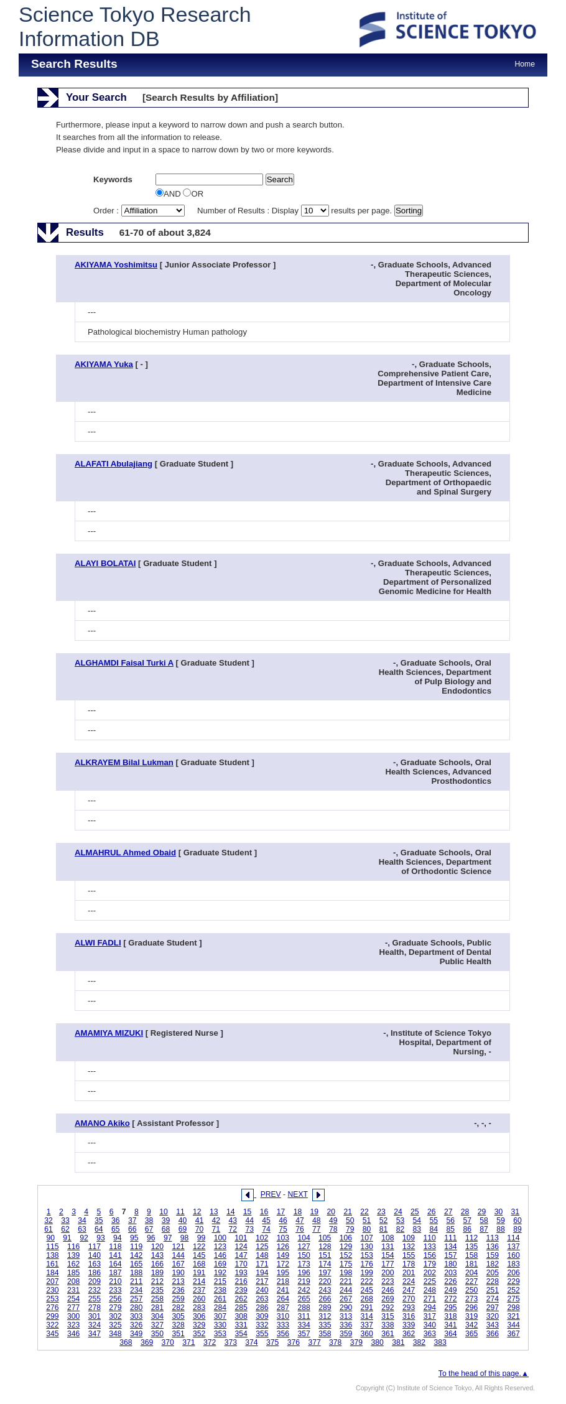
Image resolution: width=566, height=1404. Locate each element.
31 (515, 1211)
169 (220, 1264)
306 (199, 1316)
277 (73, 1307)
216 (240, 1281)
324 (94, 1325)
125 (262, 1246)
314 (367, 1316)
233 (115, 1290)
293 (408, 1307)
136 (492, 1246)
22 (364, 1211)
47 (299, 1220)
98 (184, 1238)
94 (117, 1238)
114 (513, 1238)
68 (166, 1229)
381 (398, 1342)
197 (324, 1272)
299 (52, 1316)
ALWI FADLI (98, 942)
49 (333, 1220)
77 (316, 1229)
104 (303, 1238)
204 (471, 1272)
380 (377, 1342)
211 (136, 1281)
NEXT (298, 1194)
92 (84, 1238)
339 (408, 1325)
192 (220, 1272)
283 (199, 1307)
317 (430, 1316)
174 (324, 1264)
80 (367, 1229)
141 (115, 1255)
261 (220, 1299)
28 (465, 1211)
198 (346, 1272)
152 (346, 1255)
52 (383, 1220)
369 (147, 1342)
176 (367, 1264)
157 (450, 1255)
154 (387, 1255)
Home (525, 64)
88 (500, 1229)
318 (450, 1316)
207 (52, 1281)
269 (387, 1299)
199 (367, 1272)
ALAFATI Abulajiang (113, 463)
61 (48, 1229)
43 (232, 1220)
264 (283, 1299)
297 (492, 1307)
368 (125, 1342)
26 (431, 1211)
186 (94, 1272)
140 (94, 1255)
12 (197, 1211)
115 (52, 1246)
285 (240, 1307)
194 (262, 1272)
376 (293, 1342)
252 (513, 1290)
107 (366, 1238)
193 (240, 1272)
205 (492, 1272)
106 (346, 1238)
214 (199, 1281)
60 (517, 1220)
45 (266, 1220)
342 (471, 1325)
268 (367, 1299)
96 (151, 1238)
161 (52, 1264)
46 (283, 1220)
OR (193, 193)
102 (262, 1238)
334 (304, 1325)
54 (417, 1220)
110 (430, 1238)
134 (450, 1246)
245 (367, 1290)
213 (178, 1281)
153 (367, 1255)
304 (157, 1316)
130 (367, 1246)
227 (471, 1281)
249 (450, 1290)
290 (346, 1307)
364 (450, 1333)
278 (94, 1307)
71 (216, 1229)
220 (324, 1281)
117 (94, 1246)
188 (136, 1272)
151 (324, 1255)
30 (498, 1211)
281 (157, 1307)
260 (199, 1299)
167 (178, 1264)
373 (231, 1342)
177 (387, 1264)
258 (157, 1299)
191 (199, 1272)
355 (262, 1333)
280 (136, 1307)
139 (73, 1255)
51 (367, 1220)
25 (415, 1211)
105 (324, 1238)
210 (115, 1281)
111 (450, 1238)
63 (82, 1229)
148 (262, 1255)
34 (82, 1220)
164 (115, 1264)
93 (100, 1238)
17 (281, 1211)
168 (199, 1264)
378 (335, 1342)
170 (240, 1264)
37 (132, 1220)
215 (220, 1281)
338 (387, 1325)
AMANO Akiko (102, 1123)
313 (346, 1316)
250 (471, 1290)
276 (52, 1307)
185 (73, 1272)
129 (346, 1246)
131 (387, 1246)
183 (513, 1264)
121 (178, 1246)
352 (199, 1333)
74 (266, 1229)
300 (73, 1316)
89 (517, 1229)
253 (52, 1299)
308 (240, 1316)
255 (94, 1299)
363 (430, 1333)
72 (232, 1229)
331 (240, 1325)
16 (264, 1211)
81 (383, 1229)
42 (216, 1220)
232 (94, 1290)
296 (471, 1307)
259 (178, 1299)
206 (513, 1272)
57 (467, 1220)
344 (513, 1325)
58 (484, 1220)
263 (262, 1299)
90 (50, 1238)
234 (136, 1290)
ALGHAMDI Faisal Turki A (124, 662)
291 (367, 1307)
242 (304, 1290)
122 (199, 1246)
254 (73, 1299)
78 (333, 1229)
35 (99, 1220)
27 (448, 1211)
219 (304, 1281)
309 (262, 1316)
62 (65, 1229)
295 (450, 1307)
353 (220, 1333)
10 (163, 1211)
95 (134, 1238)
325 (115, 1325)
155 (408, 1255)
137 (513, 1246)
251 (492, 1290)
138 (52, 1255)
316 (408, 1316)
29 (482, 1211)
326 (136, 1325)
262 (240, 1299)
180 (450, 1264)
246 (387, 1290)
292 (387, 1307)
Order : (140, 210)
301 (94, 1316)
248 (430, 1290)
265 (304, 1299)
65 (115, 1229)
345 (52, 1333)
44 (249, 1220)
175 (346, 1264)
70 (199, 1229)
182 (492, 1264)
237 (199, 1290)
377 (314, 1342)
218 (283, 1281)
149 (283, 1255)
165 (136, 1264)
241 (283, 1290)
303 (136, 1316)
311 (304, 1316)
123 (220, 1246)
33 (65, 1220)
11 (180, 1211)
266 (324, 1299)
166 (157, 1264)
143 (157, 1255)
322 (52, 1325)
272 (450, 1299)
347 (94, 1333)
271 (430, 1299)
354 (240, 1333)
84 (434, 1229)
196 (304, 1272)
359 (346, 1333)
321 (513, 1316)
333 (283, 1325)
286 (262, 1307)
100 (220, 1238)
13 (214, 1211)
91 (67, 1238)
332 (262, 1325)
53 (400, 1220)
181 (471, 1264)
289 (324, 1307)
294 (430, 1307)
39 (166, 1220)
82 (400, 1229)
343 (492, 1325)
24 (398, 1211)
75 (283, 1229)
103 (283, 1238)
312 (324, 1316)
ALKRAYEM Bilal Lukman (124, 762)
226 (450, 1281)
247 (408, 1290)
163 (94, 1264)
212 (157, 1281)
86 (467, 1229)
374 (251, 1342)
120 (157, 1246)
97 (168, 1238)
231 (73, 1290)
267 (346, 1299)
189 (157, 1272)
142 (136, 1255)
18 (298, 1211)
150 (304, 1255)
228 (492, 1281)
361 (387, 1333)
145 (199, 1255)
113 (492, 1238)
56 (450, 1220)
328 (178, 1325)
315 (387, 1316)
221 (346, 1281)
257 (136, 1299)
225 (430, 1281)
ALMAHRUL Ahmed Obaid (125, 852)
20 (331, 1211)
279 (115, 1307)
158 (471, 1255)
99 (201, 1238)
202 (430, 1272)
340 (430, 1325)
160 (513, 1255)
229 (513, 1281)
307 (220, 1316)
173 (304, 1264)
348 (115, 1333)
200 (387, 1272)
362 (408, 1333)
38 (149, 1220)
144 (178, 1255)
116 (73, 1246)
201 (408, 1272)
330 (220, 1325)
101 (240, 1238)
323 (73, 1325)
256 (115, 1299)
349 (136, 1333)
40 (183, 1220)
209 (94, 1281)
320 (492, 1316)
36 (115, 1220)
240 (262, 1290)
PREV (271, 1194)
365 (471, 1333)
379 (356, 1342)
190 (178, 1272)
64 (99, 1229)
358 (324, 1333)
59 (500, 1220)
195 (283, 1272)
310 (283, 1316)
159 (492, 1255)
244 (346, 1290)
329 (199, 1325)
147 (240, 1255)
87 (484, 1229)
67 (149, 1229)
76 (299, 1229)
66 (132, 1229)
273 (471, 1299)
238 (220, 1290)
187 (115, 1272)
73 (249, 1229)
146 (220, 1255)
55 (434, 1220)
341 (450, 1325)
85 (450, 1229)
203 (450, 1272)
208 (73, 1281)
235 (157, 1290)
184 (52, 1272)
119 (136, 1246)
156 (430, 1255)
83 (417, 1229)
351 (178, 1333)
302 (115, 1316)
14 (230, 1211)
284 (220, 1307)
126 (283, 1246)
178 (408, 1264)
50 (350, 1220)
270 (408, 1299)
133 (430, 1246)
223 (387, 1281)
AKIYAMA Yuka (104, 364)
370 (168, 1342)
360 (367, 1333)
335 (324, 1325)
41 (199, 1220)
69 (183, 1229)
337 (367, 1325)
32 (48, 1220)
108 (387, 1238)
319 (471, 1316)
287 (283, 1307)
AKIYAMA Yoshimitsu (116, 264)
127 (304, 1246)
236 (178, 1290)
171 (262, 1264)
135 (471, 1246)
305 (178, 1316)
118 (115, 1246)
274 (492, 1299)
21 (347, 1211)
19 (314, 1211)
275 (513, 1299)
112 (471, 1238)
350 (157, 1333)
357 (304, 1333)
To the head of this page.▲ (483, 1373)
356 (283, 1333)
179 (430, 1264)
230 (52, 1290)
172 (283, 1264)
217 (262, 1281)
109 (408, 1238)
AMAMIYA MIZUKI (109, 1033)
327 (157, 1325)
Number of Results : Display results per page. (295, 210)
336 (346, 1325)
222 (367, 1281)
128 (324, 1246)
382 (419, 1342)
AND (169, 193)
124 (240, 1246)
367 (513, 1333)
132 (408, 1246)
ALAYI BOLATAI (105, 563)
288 (304, 1307)
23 (381, 1211)
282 (178, 1307)
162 (73, 1264)
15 (247, 1211)
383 (440, 1342)
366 (492, 1333)
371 (188, 1342)
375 (272, 1342)
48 (316, 1220)
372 (209, 1342)
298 (513, 1307)
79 (350, 1229)
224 (408, 1281)
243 (324, 1290)
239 (240, 1290)
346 (73, 1333)
